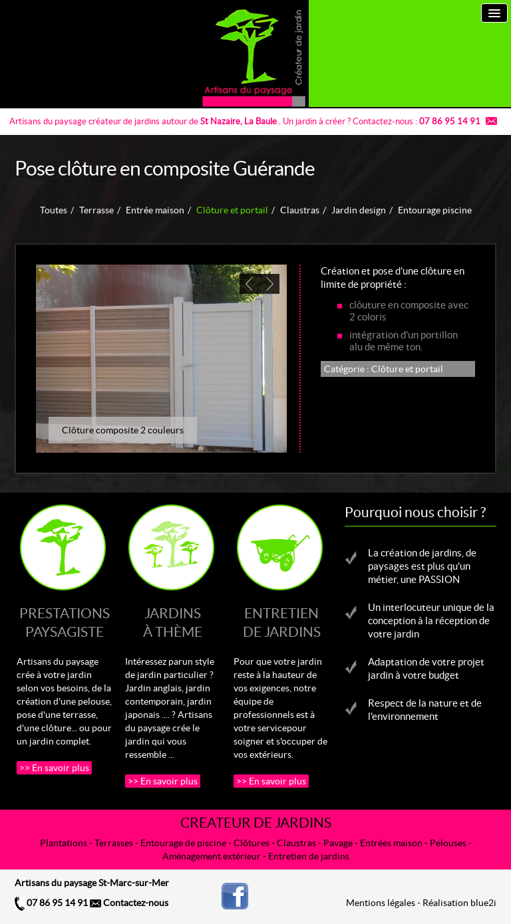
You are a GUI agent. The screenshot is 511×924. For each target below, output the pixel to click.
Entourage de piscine (183, 843)
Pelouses (448, 843)
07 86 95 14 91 (51, 902)
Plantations (63, 843)
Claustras (299, 210)
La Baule (260, 121)
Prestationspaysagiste (64, 622)
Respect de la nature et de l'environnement (425, 709)
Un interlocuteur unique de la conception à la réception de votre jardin (431, 620)
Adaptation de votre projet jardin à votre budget (426, 668)
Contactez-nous (129, 902)
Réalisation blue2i (459, 902)
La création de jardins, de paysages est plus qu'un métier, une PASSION (422, 566)
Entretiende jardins (282, 622)
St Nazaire (220, 121)
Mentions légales (380, 902)
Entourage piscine (435, 210)
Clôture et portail (232, 210)
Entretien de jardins (308, 856)
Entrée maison (155, 210)
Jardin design (358, 210)
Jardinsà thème (172, 622)
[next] (269, 284)
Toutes (53, 210)
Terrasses (113, 843)
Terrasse (96, 210)
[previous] (249, 284)
